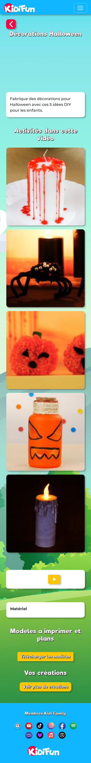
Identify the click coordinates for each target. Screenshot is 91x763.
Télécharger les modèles (45, 656)
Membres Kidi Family (45, 713)
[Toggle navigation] (80, 8)
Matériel (18, 608)
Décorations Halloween (45, 34)
